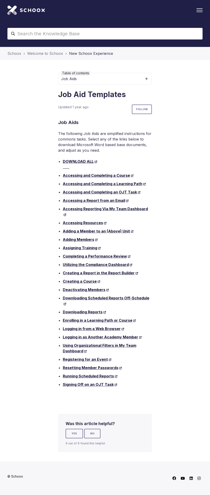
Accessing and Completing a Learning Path (102, 183)
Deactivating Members (84, 289)
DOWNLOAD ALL (78, 161)
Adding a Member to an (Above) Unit (96, 231)
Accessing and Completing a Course (96, 175)
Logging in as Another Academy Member (100, 337)
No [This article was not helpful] (92, 433)
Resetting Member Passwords (90, 367)
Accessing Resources (83, 222)
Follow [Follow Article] (142, 109)
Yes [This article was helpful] (74, 433)
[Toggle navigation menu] (199, 10)
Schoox (14, 53)
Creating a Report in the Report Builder (99, 273)
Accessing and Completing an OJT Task (100, 192)
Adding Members (78, 239)
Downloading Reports (83, 312)
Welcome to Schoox (45, 53)
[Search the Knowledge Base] (105, 33)
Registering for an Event (85, 359)
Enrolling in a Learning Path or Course (97, 320)
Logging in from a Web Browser (92, 328)
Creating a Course (80, 281)
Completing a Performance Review (95, 256)
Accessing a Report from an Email (94, 200)
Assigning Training (80, 248)
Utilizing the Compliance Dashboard (96, 264)
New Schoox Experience (91, 53)
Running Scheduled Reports (88, 376)
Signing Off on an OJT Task (88, 384)
